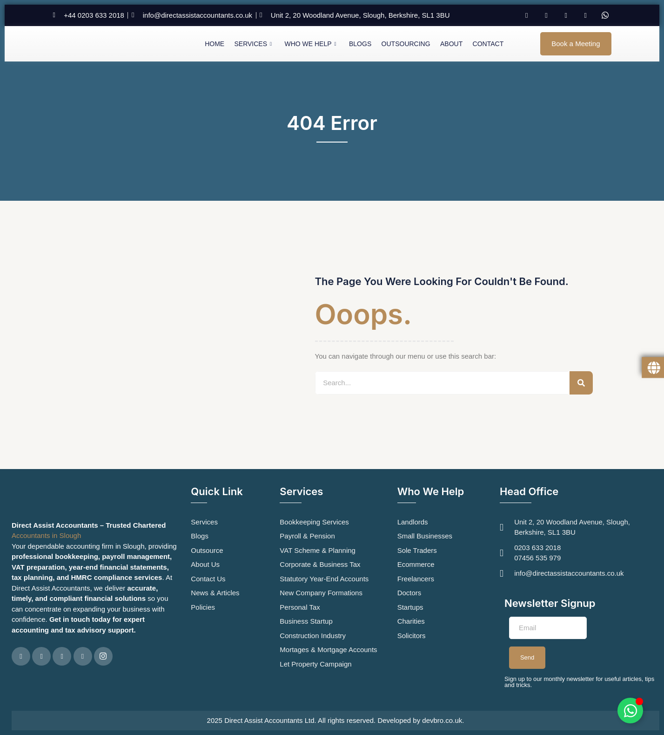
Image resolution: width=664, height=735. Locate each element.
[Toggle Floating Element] (630, 710)
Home (231, 44)
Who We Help (322, 44)
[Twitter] (546, 15)
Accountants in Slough (46, 535)
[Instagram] (585, 15)
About (455, 44)
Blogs (369, 44)
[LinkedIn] (566, 15)
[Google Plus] (83, 656)
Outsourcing (412, 44)
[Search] (581, 383)
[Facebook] (527, 15)
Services (267, 44)
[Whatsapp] (605, 15)
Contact (489, 44)
